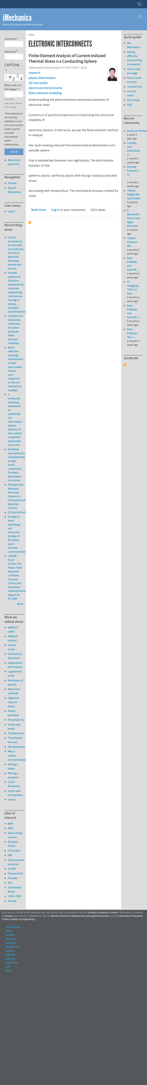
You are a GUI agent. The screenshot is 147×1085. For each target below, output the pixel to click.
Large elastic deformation (15, 665)
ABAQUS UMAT (13, 629)
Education (11, 942)
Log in (55, 210)
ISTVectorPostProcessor (22, 512)
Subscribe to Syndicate (125, 365)
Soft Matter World (14, 889)
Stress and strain (14, 726)
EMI (10, 855)
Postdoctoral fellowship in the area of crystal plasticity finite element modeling (15, 329)
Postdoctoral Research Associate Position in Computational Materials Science (16, 496)
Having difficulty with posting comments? (134, 58)
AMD (10, 828)
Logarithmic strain (15, 673)
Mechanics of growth (15, 682)
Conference (11, 962)
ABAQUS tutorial (13, 638)
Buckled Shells (12, 844)
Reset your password (14, 162)
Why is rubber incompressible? (15, 755)
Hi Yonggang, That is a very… (133, 287)
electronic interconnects (45, 88)
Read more (38, 210)
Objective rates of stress (13, 702)
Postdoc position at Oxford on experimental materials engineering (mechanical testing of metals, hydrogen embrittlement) (17, 292)
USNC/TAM (14, 896)
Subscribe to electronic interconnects (29, 222)
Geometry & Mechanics (15, 656)
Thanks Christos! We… (132, 242)
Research (10, 938)
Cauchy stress (12, 647)
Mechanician (12, 946)
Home (31, 34)
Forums (12, 183)
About (8, 931)
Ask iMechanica (133, 45)
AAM (10, 823)
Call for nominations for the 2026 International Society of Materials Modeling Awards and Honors (15, 253)
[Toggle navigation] (140, 16)
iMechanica (17, 17)
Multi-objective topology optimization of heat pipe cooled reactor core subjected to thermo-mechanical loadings (15, 369)
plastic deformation (42, 78)
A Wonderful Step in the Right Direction (133, 218)
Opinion (9, 950)
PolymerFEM (15, 873)
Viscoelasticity (15, 747)
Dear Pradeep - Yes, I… (132, 333)
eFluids (12, 901)
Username (10, 38)
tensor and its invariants (15, 793)
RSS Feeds (133, 100)
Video (8, 970)
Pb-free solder (38, 83)
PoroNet (13, 878)
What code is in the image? (13, 87)
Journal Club (134, 86)
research (34, 73)
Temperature (15, 733)
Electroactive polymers (15, 862)
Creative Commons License (103, 912)
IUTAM (12, 869)
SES (10, 882)
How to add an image (133, 71)
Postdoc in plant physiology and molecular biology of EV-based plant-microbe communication (17, 534)
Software (10, 954)
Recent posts (12, 927)
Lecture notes (131, 93)
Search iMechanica (14, 190)
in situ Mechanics (14, 784)
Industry (10, 958)
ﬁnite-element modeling (44, 93)
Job (7, 966)
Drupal (8, 916)
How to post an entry (134, 80)
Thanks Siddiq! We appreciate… (135, 194)
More (20, 604)
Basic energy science (15, 835)
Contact (9, 935)
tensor (11, 799)
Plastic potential (13, 713)
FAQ (129, 105)
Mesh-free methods (14, 691)
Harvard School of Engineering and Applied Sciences (80, 916)
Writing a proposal (13, 775)
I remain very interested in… (133, 148)
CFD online (14, 850)
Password (9, 51)
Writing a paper (13, 766)
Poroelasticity (15, 720)
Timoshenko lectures (15, 740)
